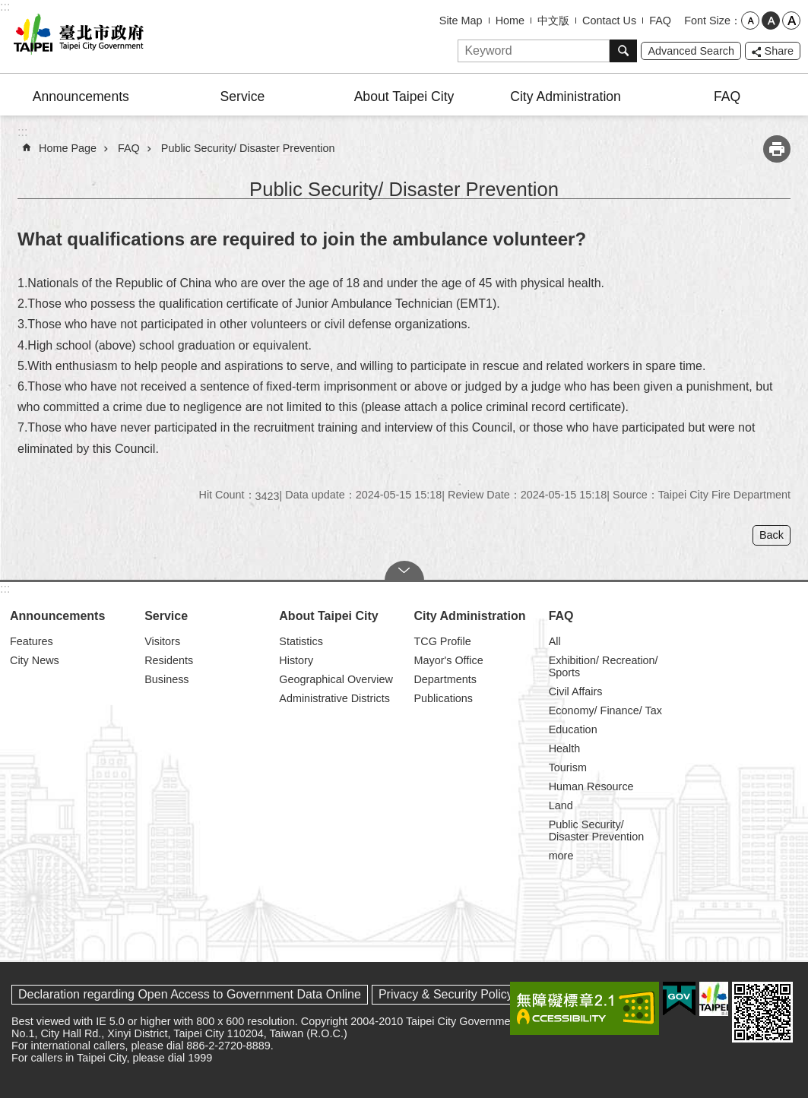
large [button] (791, 20)
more (561, 856)
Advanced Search (691, 51)
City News (34, 660)
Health (565, 748)
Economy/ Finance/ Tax (605, 710)
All (555, 641)
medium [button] (771, 20)
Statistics (301, 641)
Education (573, 729)
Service (242, 96)
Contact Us (609, 20)
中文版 (553, 20)
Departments (445, 679)
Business (166, 679)
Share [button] (779, 51)
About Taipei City (404, 96)
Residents (168, 660)
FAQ (660, 20)
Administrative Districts (334, 698)
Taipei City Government (76, 36)
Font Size (707, 20)
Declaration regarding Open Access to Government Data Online (189, 994)
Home (510, 20)
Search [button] (623, 51)
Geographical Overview (336, 679)
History (296, 660)
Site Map (461, 20)
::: (5, 6)
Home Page (68, 148)
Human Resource (591, 786)
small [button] (750, 20)
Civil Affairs (576, 691)
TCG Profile (442, 641)
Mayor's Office (448, 660)
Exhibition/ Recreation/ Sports (603, 666)
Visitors (162, 641)
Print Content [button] (777, 149)
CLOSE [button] (404, 571)
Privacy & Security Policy (446, 994)
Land (561, 805)
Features (31, 641)
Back (771, 535)
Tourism (568, 767)
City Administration (565, 96)
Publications (443, 698)
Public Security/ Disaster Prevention (248, 148)
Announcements (81, 96)
